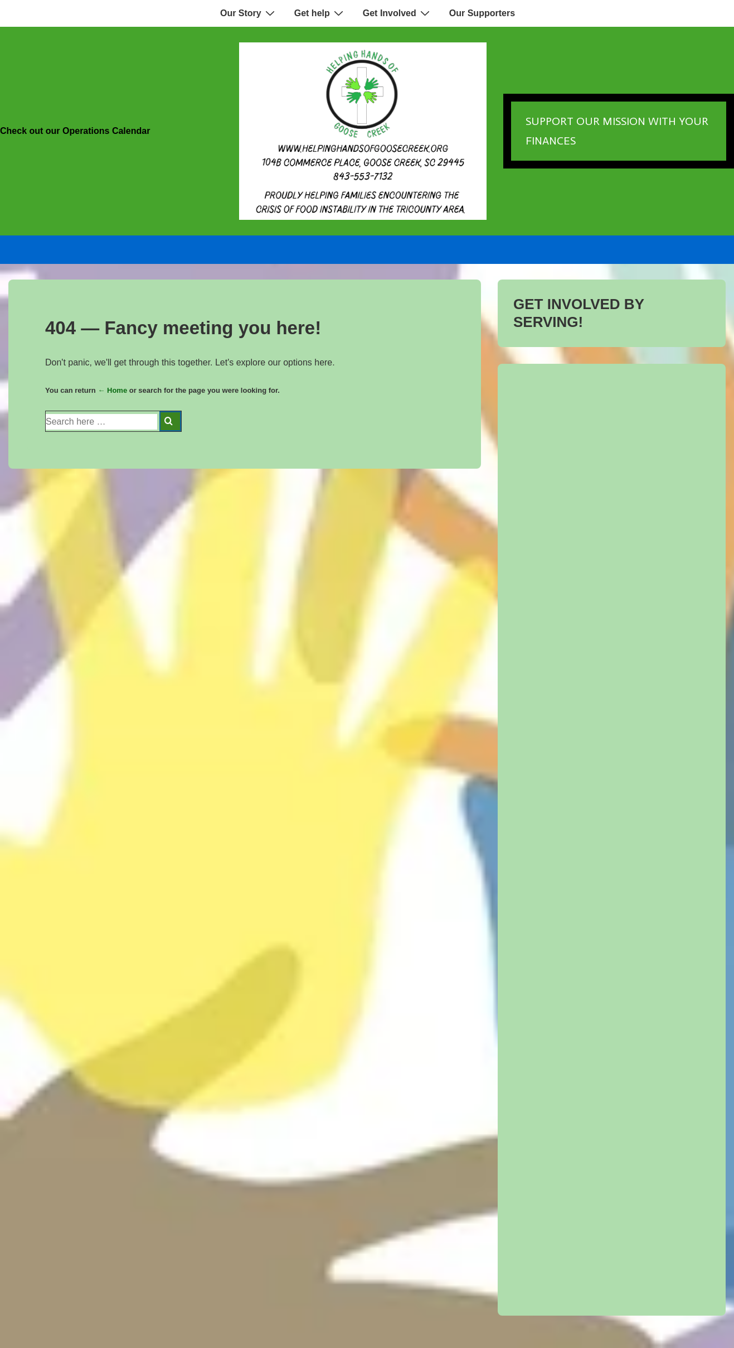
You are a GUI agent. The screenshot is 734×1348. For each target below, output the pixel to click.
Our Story (249, 13)
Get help (320, 13)
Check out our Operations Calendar (75, 131)
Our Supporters (482, 13)
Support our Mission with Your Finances (617, 130)
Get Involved (397, 13)
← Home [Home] (112, 390)
